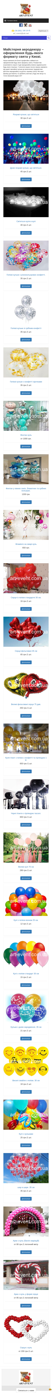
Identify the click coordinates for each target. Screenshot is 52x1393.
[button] (12, 20)
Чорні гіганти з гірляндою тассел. (26, 813)
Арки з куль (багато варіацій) (26, 1241)
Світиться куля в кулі (26, 221)
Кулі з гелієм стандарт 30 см (26, 974)
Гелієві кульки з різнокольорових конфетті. (26, 275)
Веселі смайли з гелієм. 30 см (26, 1080)
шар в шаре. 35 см (26, 1187)
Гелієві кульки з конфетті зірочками (26, 382)
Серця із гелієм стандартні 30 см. (26, 597)
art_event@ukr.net (21, 33)
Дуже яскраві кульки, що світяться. (26, 168)
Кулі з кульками (26, 1134)
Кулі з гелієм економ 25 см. (26, 920)
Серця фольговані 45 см (26, 651)
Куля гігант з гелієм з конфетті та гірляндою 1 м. (26, 759)
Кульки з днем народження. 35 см (26, 1027)
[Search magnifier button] (48, 38)
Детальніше (26, 126)
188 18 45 (20, 31)
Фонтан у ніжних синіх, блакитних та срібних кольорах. (26, 489)
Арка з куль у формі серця (26, 1294)
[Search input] (24, 38)
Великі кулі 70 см (26, 867)
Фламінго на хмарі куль (26, 544)
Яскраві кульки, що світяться (26, 114)
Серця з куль (26, 1348)
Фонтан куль (26, 435)
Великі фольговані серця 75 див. (26, 704)
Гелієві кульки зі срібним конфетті (26, 328)
